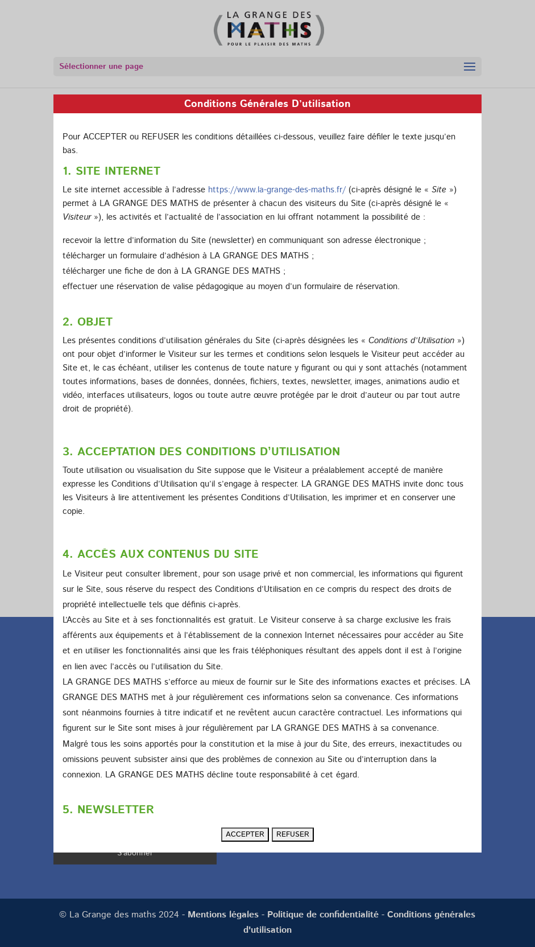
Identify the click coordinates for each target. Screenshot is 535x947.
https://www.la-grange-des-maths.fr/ (277, 190)
